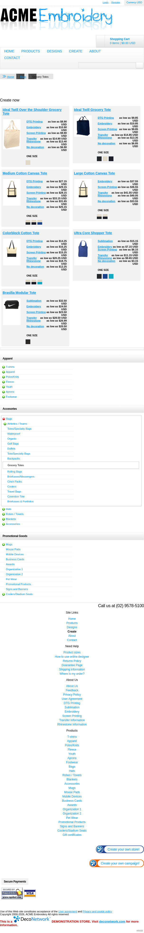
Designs (54, 51)
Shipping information (72, 669)
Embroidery (34, 127)
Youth (9, 386)
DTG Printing (35, 121)
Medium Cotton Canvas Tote (25, 173)
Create (75, 51)
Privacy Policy (72, 694)
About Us (72, 686)
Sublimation (105, 241)
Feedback (72, 690)
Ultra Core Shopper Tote (93, 233)
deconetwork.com (112, 921)
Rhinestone (34, 141)
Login (105, 2)
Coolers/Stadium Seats (19, 594)
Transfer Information (72, 720)
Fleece (10, 381)
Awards (10, 564)
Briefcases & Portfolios (20, 501)
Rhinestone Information (72, 724)
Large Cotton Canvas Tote (94, 173)
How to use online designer (72, 656)
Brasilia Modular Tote (19, 293)
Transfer (32, 138)
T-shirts (10, 366)
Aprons (10, 391)
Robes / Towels (14, 514)
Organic (12, 438)
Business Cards (15, 559)
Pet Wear (11, 579)
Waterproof (13, 433)
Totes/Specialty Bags (19, 428)
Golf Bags (13, 443)
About (95, 51)
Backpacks (13, 458)
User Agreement (72, 699)
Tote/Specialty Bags (18, 453)
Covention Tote (16, 496)
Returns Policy (72, 661)
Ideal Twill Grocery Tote (92, 110)
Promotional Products (18, 584)
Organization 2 (14, 574)
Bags (23, 76)
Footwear (11, 396)
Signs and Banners (17, 589)
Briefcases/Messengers (20, 476)
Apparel (10, 371)
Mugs (9, 544)
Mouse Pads (13, 549)
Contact (12, 58)
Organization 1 (14, 569)
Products (30, 51)
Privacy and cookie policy (97, 911)
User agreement (67, 911)
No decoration (35, 147)
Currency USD (134, 2)
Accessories (13, 524)
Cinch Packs (14, 481)
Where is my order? (72, 673)
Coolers (11, 486)
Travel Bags (14, 491)
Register (115, 2)
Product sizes (72, 652)
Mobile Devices (15, 554)
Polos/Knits (12, 376)
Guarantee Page (72, 665)
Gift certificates (72, 835)
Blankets (11, 519)
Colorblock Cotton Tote (21, 233)
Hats (8, 509)
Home (9, 51)
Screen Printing (36, 133)
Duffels (11, 448)
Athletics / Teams (17, 423)
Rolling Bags (14, 471)
